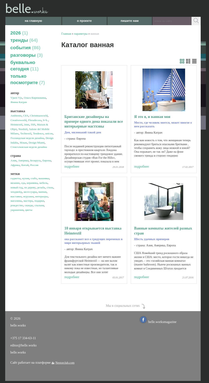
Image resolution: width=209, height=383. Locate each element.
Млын (23, 142)
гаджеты (16, 178)
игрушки (28, 196)
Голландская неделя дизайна (27, 138)
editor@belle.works (23, 345)
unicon (49, 133)
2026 (19, 33)
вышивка (43, 178)
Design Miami (37, 142)
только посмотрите (27, 79)
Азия (13, 160)
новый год (17, 187)
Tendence (38, 133)
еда (23, 182)
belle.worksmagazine (158, 322)
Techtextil (25, 133)
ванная (42, 191)
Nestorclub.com (65, 362)
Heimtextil (16, 124)
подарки (39, 200)
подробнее (71, 166)
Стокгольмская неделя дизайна (29, 147)
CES (25, 115)
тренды (24, 40)
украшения (17, 209)
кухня (25, 178)
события (25, 47)
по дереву (30, 187)
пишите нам (130, 20)
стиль (50, 187)
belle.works (18, 352)
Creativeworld (18, 120)
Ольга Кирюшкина (35, 97)
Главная (66, 33)
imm (26, 124)
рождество (17, 205)
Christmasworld (39, 115)
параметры (81, 33)
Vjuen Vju (16, 97)
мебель (43, 182)
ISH (33, 124)
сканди (29, 205)
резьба (41, 187)
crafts (34, 178)
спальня (39, 205)
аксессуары (30, 191)
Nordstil (22, 129)
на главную (33, 20)
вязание (15, 182)
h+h (45, 120)
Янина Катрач (19, 102)
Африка (15, 165)
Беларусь (35, 160)
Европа (46, 160)
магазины (16, 200)
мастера (28, 200)
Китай (25, 165)
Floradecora (34, 120)
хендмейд (16, 191)
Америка (23, 160)
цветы (28, 209)
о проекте (84, 20)
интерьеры (41, 196)
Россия (34, 165)
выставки (16, 196)
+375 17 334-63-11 (23, 338)
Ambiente (16, 115)
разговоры (26, 55)
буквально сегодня (24, 65)
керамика (32, 182)
